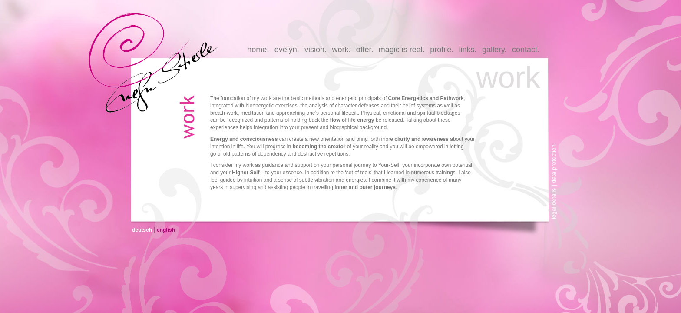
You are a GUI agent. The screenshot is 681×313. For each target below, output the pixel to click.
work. (341, 49)
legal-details (556, 205)
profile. (441, 49)
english (166, 230)
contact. (525, 49)
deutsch (142, 230)
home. (258, 49)
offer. (365, 49)
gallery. (494, 49)
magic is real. (402, 49)
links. (468, 49)
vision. (315, 49)
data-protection (556, 158)
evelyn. (286, 49)
